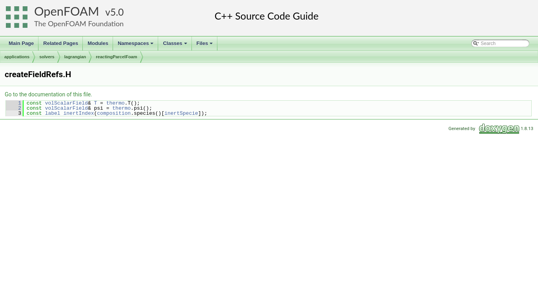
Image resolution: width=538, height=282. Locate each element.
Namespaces (136, 45)
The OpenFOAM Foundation (79, 23)
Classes (175, 45)
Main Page (21, 43)
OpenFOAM (66, 11)
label (52, 113)
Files (205, 45)
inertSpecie (181, 113)
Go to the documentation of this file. (48, 94)
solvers (47, 56)
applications (16, 56)
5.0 (117, 12)
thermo (115, 103)
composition (114, 113)
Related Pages (60, 43)
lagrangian (75, 56)
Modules (98, 43)
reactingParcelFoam (116, 56)
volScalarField (66, 103)
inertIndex (78, 113)
